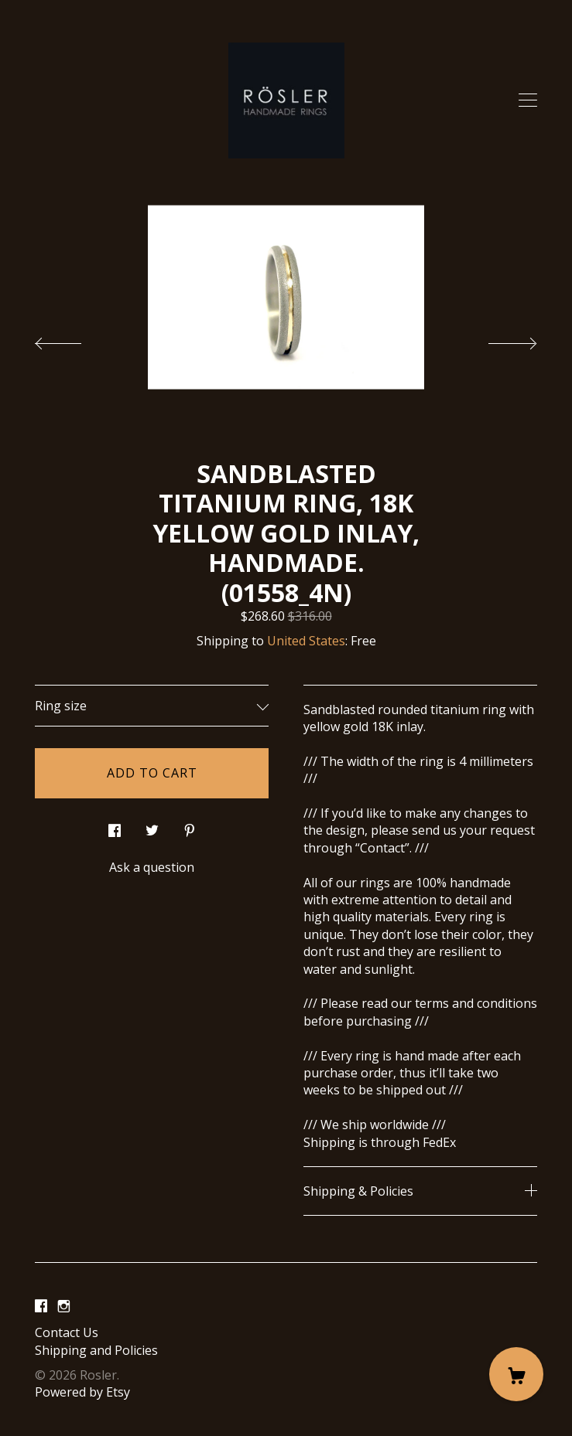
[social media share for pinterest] (189, 827)
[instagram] (64, 1306)
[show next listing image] (498, 339)
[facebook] (41, 1306)
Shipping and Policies (96, 1350)
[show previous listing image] (73, 339)
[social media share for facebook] (114, 827)
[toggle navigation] (528, 100)
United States (306, 640)
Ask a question (151, 867)
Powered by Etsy (82, 1391)
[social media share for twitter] (152, 827)
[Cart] (516, 1374)
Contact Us (66, 1332)
